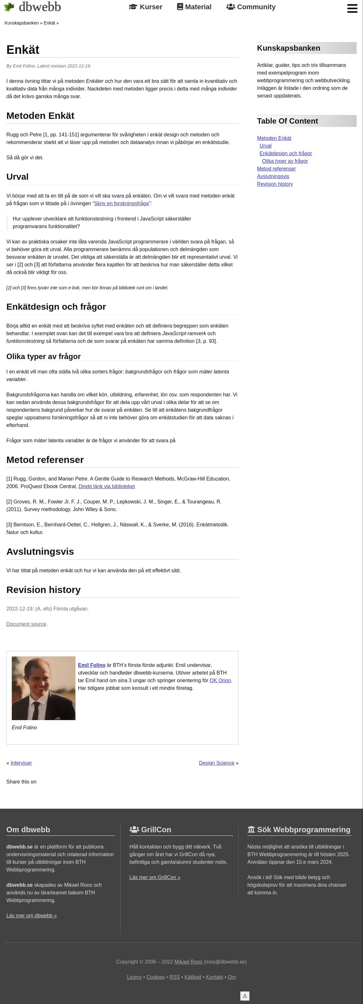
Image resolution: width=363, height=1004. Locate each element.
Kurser (145, 7)
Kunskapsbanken (21, 22)
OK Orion (220, 680)
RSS (174, 977)
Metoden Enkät (274, 138)
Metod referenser (276, 168)
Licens (134, 977)
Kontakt (214, 977)
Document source (26, 624)
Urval (265, 145)
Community (251, 7)
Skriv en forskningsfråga (121, 203)
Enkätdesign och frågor (286, 153)
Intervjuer (21, 763)
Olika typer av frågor (285, 161)
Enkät (49, 22)
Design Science (216, 763)
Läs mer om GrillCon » (155, 877)
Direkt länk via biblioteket (107, 486)
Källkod (192, 977)
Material (194, 7)
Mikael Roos (188, 961)
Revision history (275, 184)
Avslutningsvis (273, 176)
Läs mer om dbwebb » (31, 915)
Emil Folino (24, 66)
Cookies (155, 977)
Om (232, 977)
